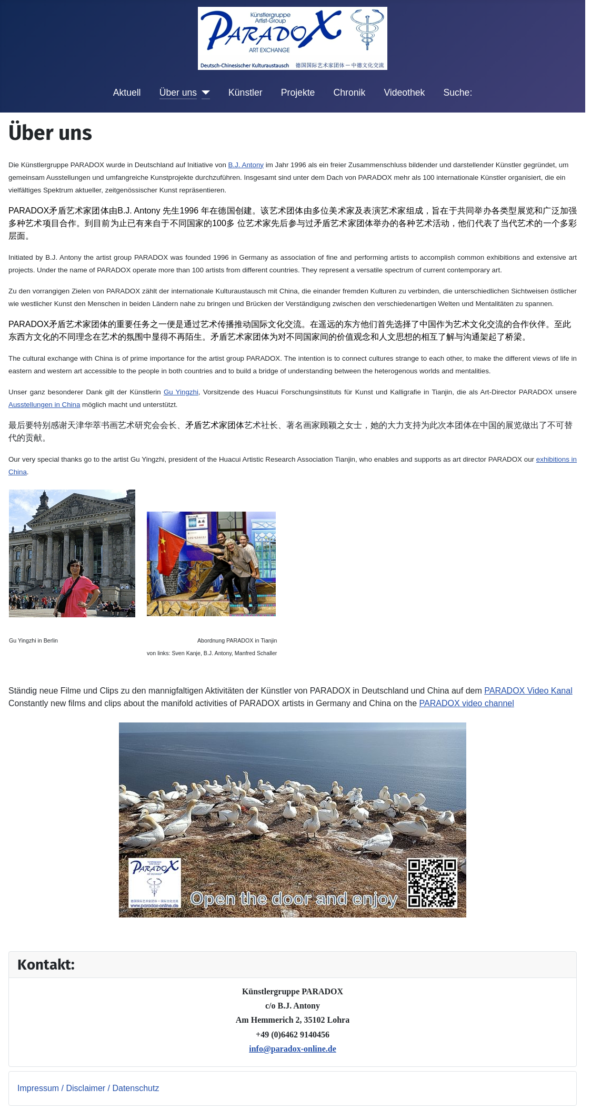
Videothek (404, 92)
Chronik (350, 92)
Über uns (178, 92)
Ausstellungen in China (44, 405)
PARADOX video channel (466, 703)
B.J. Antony (246, 165)
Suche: (458, 92)
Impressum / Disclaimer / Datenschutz (88, 1088)
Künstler (245, 92)
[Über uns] (203, 92)
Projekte (298, 92)
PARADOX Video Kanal (528, 690)
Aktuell (127, 92)
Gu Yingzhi (181, 392)
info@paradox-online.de (292, 1048)
